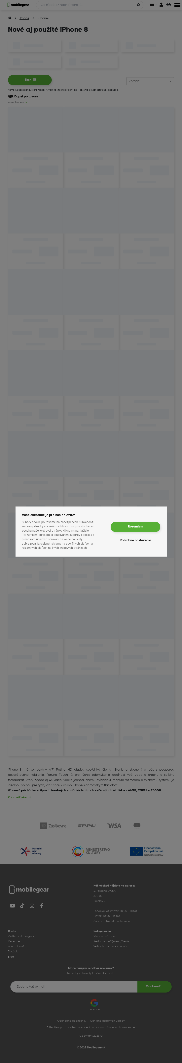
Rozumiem (135, 526)
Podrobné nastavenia (135, 540)
